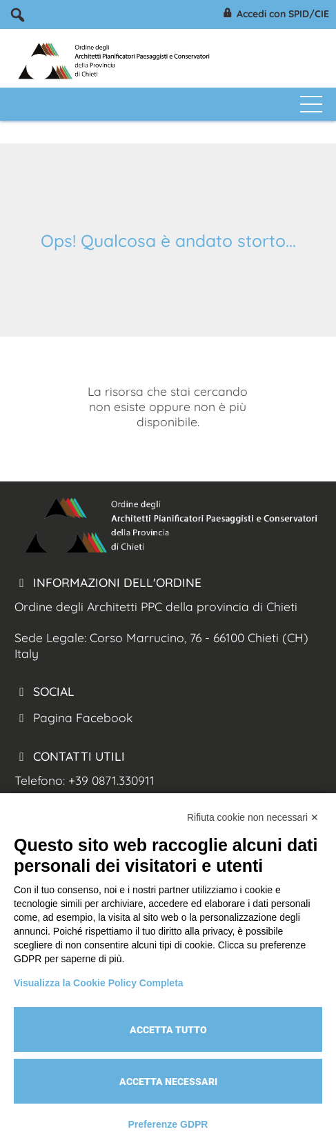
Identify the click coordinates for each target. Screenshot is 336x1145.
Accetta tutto (168, 1029)
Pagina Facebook (73, 717)
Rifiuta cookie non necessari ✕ (253, 817)
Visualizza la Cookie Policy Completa (99, 982)
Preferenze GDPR (168, 1124)
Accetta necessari (168, 1081)
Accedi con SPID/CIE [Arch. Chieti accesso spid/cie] (274, 14)
